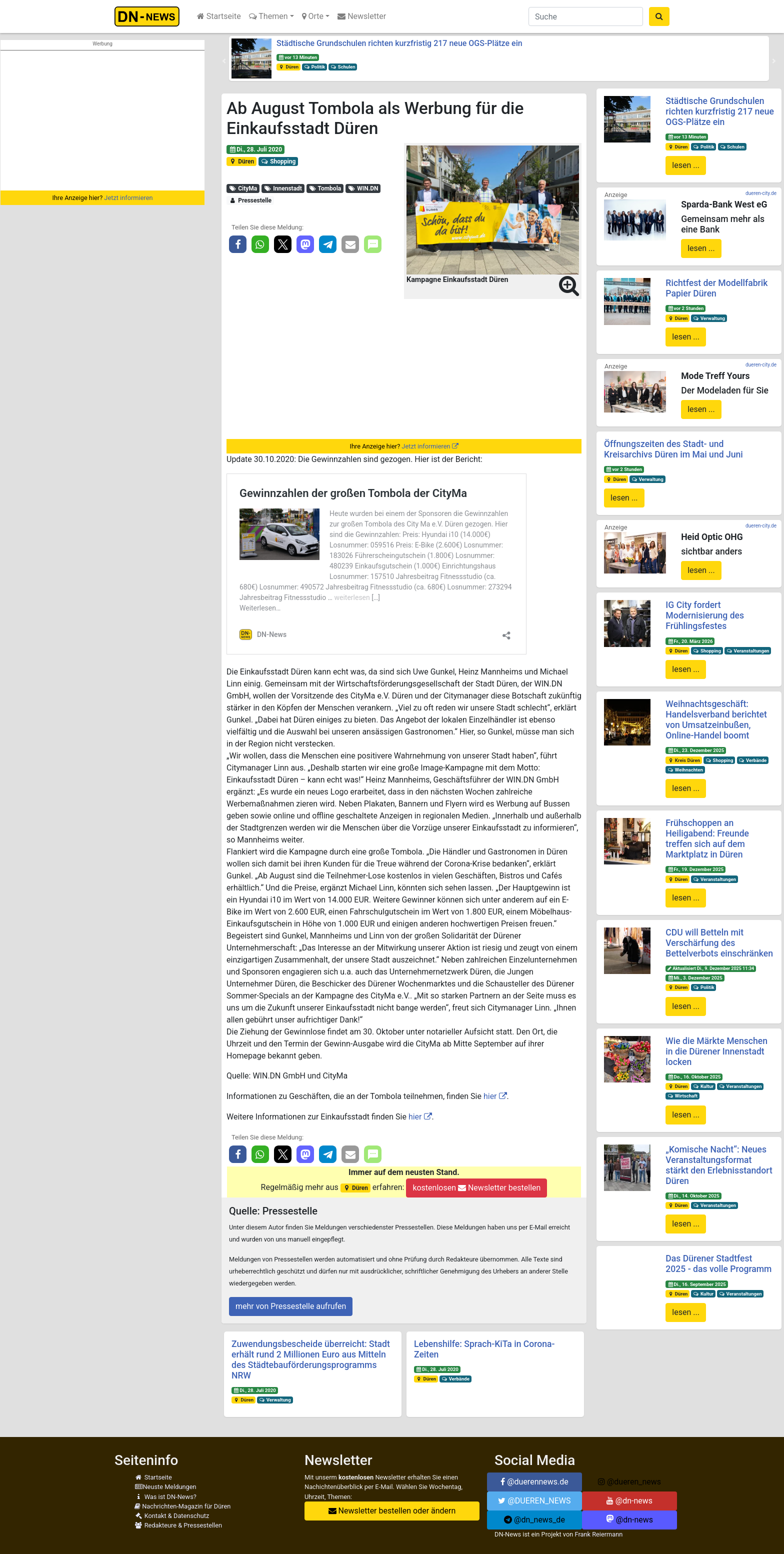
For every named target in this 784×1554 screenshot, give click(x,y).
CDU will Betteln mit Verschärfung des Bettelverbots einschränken (719, 943)
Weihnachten (685, 769)
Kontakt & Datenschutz (171, 1516)
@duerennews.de (534, 1481)
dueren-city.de (761, 193)
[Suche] (585, 16)
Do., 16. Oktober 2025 (694, 1077)
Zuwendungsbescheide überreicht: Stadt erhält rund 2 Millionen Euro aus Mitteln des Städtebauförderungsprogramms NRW (311, 1359)
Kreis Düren (684, 760)
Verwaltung (275, 1399)
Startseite (219, 16)
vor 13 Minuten (297, 57)
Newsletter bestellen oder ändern (392, 1511)
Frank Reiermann (599, 1534)
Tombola (324, 188)
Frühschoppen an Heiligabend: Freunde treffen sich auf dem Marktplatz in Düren (707, 839)
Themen (268, 16)
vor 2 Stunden (686, 308)
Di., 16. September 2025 (697, 1284)
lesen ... (686, 165)
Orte (313, 16)
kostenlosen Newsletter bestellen (476, 1187)
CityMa (243, 188)
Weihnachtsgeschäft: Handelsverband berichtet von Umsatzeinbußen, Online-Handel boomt (716, 719)
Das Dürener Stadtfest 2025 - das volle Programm (719, 1264)
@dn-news (629, 1501)
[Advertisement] (102, 120)
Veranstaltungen (748, 651)
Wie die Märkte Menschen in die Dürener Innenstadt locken (717, 1051)
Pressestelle (250, 200)
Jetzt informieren (128, 198)
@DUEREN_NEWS (534, 1501)
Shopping (278, 161)
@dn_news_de (534, 1519)
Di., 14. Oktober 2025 (694, 1195)
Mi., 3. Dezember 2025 (695, 977)
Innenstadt (283, 188)
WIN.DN (363, 188)
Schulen (342, 67)
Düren (288, 67)
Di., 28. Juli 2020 (255, 149)
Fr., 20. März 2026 (690, 641)
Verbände (456, 1379)
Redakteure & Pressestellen (178, 1525)
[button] (224, 61)
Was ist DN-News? (165, 1496)
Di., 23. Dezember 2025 (696, 750)
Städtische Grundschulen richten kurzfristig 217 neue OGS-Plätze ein (399, 43)
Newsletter (362, 16)
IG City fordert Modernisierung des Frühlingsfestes (705, 615)
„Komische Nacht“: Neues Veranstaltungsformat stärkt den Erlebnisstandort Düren (719, 1165)
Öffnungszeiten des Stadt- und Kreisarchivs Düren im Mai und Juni (673, 449)
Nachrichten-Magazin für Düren (182, 1506)
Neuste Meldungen (165, 1486)
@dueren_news (629, 1481)
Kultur (703, 1086)
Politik (314, 67)
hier (490, 1096)
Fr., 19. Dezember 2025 (696, 869)
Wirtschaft (683, 1095)
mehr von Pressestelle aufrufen (291, 1306)
